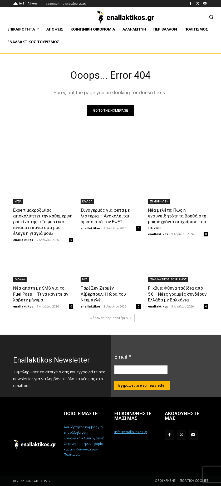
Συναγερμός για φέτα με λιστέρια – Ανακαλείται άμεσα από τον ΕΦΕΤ (105, 215)
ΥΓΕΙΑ (18, 201)
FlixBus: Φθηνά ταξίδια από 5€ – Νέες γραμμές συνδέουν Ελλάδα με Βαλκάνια (177, 293)
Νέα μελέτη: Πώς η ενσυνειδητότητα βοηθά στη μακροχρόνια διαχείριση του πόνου (177, 218)
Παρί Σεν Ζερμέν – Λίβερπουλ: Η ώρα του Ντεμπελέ (103, 293)
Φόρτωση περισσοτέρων (111, 318)
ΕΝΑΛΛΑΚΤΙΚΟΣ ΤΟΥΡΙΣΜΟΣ (168, 279)
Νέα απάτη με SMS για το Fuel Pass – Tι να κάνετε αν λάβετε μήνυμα (40, 293)
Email (122, 357)
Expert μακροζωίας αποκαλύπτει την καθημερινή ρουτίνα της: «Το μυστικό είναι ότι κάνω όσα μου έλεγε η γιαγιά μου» (42, 221)
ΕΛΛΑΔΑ (87, 201)
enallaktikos (23, 240)
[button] (211, 17)
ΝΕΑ (84, 279)
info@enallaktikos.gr (130, 431)
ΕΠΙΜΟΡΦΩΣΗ (159, 201)
